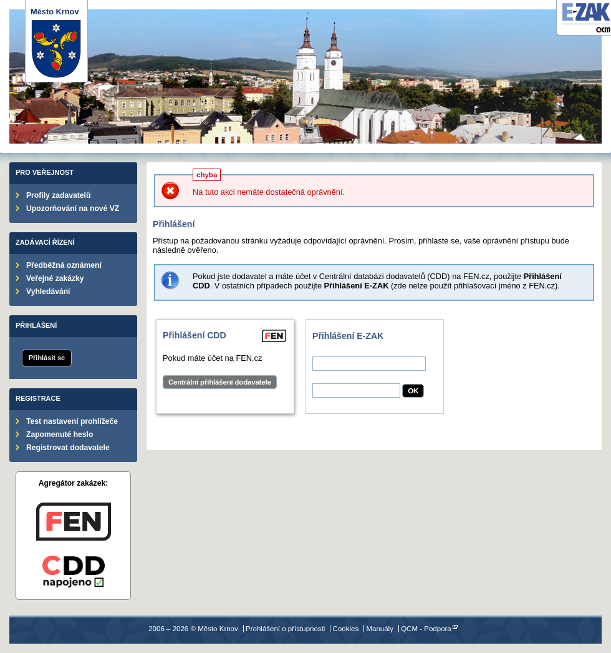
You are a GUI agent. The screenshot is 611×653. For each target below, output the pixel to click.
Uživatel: (327, 351)
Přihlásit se (47, 357)
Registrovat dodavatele (68, 447)
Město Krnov (56, 43)
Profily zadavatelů (58, 195)
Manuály (379, 628)
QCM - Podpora (426, 628)
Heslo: (323, 378)
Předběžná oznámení (64, 265)
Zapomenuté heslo (59, 434)
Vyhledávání (48, 291)
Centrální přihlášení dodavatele (219, 382)
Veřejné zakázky (55, 278)
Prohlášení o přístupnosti (285, 628)
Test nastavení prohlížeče (72, 421)
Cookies (346, 628)
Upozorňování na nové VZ (72, 208)
